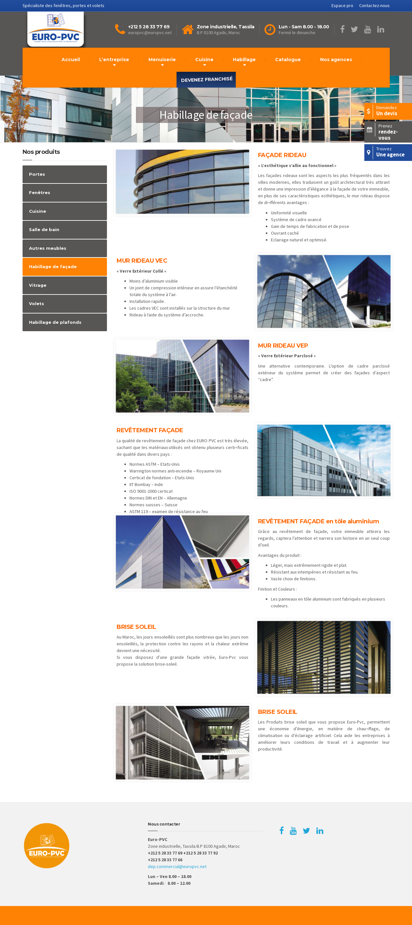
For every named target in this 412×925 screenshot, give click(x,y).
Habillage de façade (53, 266)
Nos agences (336, 59)
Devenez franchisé (207, 79)
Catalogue (288, 59)
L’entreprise (114, 59)
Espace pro (342, 5)
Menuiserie (162, 59)
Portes (37, 174)
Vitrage (37, 285)
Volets (36, 303)
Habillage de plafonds (55, 322)
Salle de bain (44, 229)
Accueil (71, 59)
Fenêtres (39, 192)
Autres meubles (47, 248)
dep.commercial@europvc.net (177, 866)
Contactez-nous (374, 5)
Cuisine (204, 59)
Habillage (244, 59)
